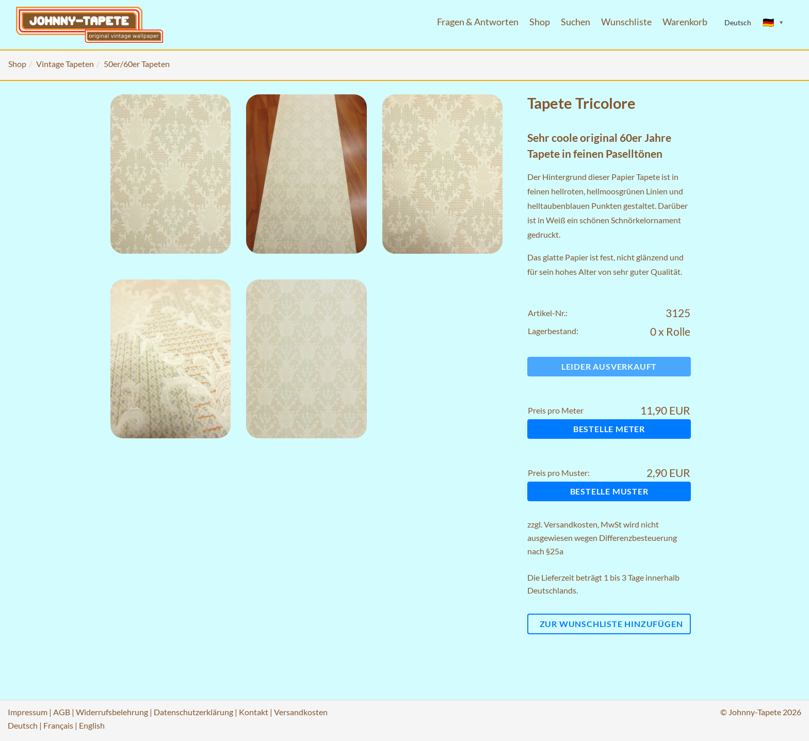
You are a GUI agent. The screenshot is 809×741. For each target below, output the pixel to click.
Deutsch (23, 725)
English (92, 725)
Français (58, 725)
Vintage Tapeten (65, 64)
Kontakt (253, 712)
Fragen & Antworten (478, 22)
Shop (539, 22)
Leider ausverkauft (609, 366)
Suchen (575, 22)
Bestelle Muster (609, 491)
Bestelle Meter (609, 429)
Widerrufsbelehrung (112, 712)
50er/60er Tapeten (137, 64)
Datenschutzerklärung (193, 712)
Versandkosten (570, 524)
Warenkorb (684, 22)
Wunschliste (626, 22)
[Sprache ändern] (773, 22)
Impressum (27, 712)
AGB (61, 712)
